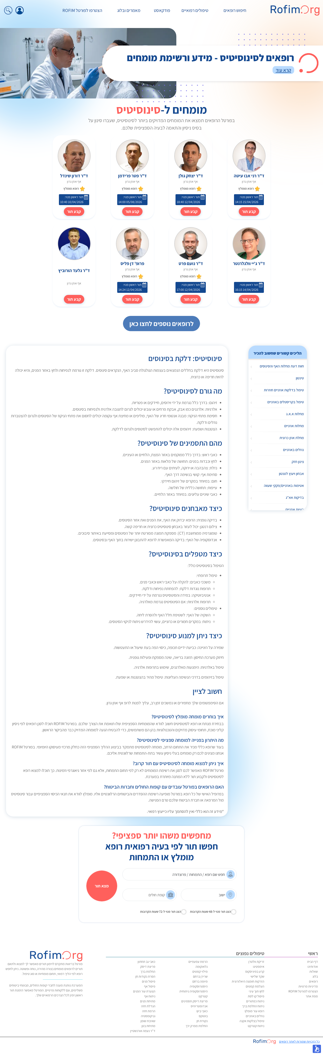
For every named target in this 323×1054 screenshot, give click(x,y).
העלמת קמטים (255, 986)
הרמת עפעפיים (198, 961)
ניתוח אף (149, 996)
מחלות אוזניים (294, 425)
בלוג (315, 976)
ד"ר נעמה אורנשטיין (142, 1031)
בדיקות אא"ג (295, 497)
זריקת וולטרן (256, 961)
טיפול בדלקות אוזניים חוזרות (284, 390)
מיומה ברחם (200, 981)
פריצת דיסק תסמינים (194, 1001)
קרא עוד (283, 70)
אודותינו (313, 966)
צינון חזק (298, 461)
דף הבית (312, 961)
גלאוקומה (201, 966)
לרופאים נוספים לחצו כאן (161, 323)
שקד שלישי (257, 976)
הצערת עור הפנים (144, 991)
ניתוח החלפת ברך (253, 1006)
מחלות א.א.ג (295, 413)
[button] (317, 1049)
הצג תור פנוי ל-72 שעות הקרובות (160, 911)
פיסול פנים (148, 981)
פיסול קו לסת (256, 996)
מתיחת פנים (147, 1001)
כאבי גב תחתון (146, 961)
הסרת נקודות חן (145, 976)
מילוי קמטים (200, 971)
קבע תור (191, 211)
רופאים (313, 981)
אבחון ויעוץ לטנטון (291, 473)
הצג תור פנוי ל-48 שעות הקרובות (210, 911)
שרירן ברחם (200, 976)
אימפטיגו (258, 966)
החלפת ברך (147, 971)
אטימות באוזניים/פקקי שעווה (284, 485)
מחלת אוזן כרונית (292, 437)
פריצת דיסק (147, 966)
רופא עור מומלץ (254, 1011)
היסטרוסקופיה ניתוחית (193, 991)
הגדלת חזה (148, 1006)
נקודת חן (202, 1021)
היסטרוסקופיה (199, 986)
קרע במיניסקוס (254, 971)
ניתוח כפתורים (255, 1001)
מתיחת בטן (148, 1026)
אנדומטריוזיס (199, 1006)
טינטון (300, 378)
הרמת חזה (148, 1011)
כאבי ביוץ (202, 1011)
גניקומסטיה (148, 1016)
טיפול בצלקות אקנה (252, 1021)
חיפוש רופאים (235, 10)
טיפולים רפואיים (194, 10)
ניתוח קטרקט (256, 1026)
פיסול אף (149, 986)
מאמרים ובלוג (128, 10)
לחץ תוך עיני (256, 991)
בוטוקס (203, 1016)
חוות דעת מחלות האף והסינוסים (282, 366)
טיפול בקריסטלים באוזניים (285, 402)
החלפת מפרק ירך (197, 1026)
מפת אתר (312, 996)
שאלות (313, 971)
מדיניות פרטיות (308, 986)
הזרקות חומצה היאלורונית (248, 981)
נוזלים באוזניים (293, 449)
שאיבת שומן (147, 1021)
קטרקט (203, 996)
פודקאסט (162, 10)
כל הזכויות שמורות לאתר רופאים (299, 1041)
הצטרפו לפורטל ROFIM (82, 10)
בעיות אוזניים (295, 509)
